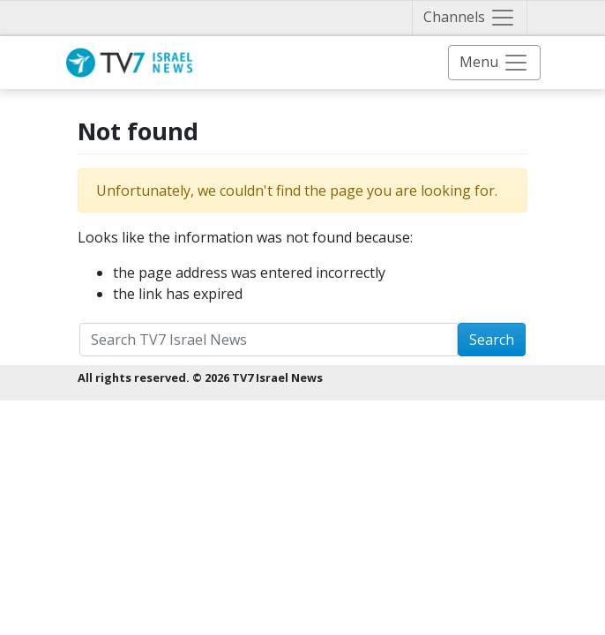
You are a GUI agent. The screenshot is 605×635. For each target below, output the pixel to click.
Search (491, 339)
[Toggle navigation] (469, 17)
